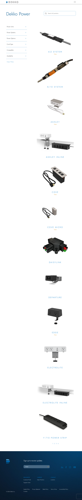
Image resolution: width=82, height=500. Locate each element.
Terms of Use (54, 489)
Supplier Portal (27, 482)
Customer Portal (27, 480)
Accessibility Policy (63, 489)
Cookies (25, 491)
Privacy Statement (36, 489)
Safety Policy (45, 489)
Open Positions (40, 480)
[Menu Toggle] (75, 2)
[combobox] (60, 13)
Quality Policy (27, 489)
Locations (53, 480)
